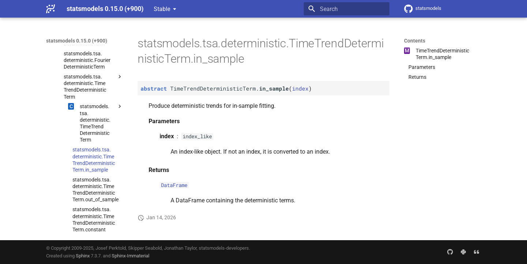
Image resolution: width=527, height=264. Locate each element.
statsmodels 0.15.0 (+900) (76, 41)
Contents (414, 41)
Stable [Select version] (162, 9)
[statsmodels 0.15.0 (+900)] (50, 8)
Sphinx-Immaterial (130, 255)
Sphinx (83, 255)
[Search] (346, 8)
